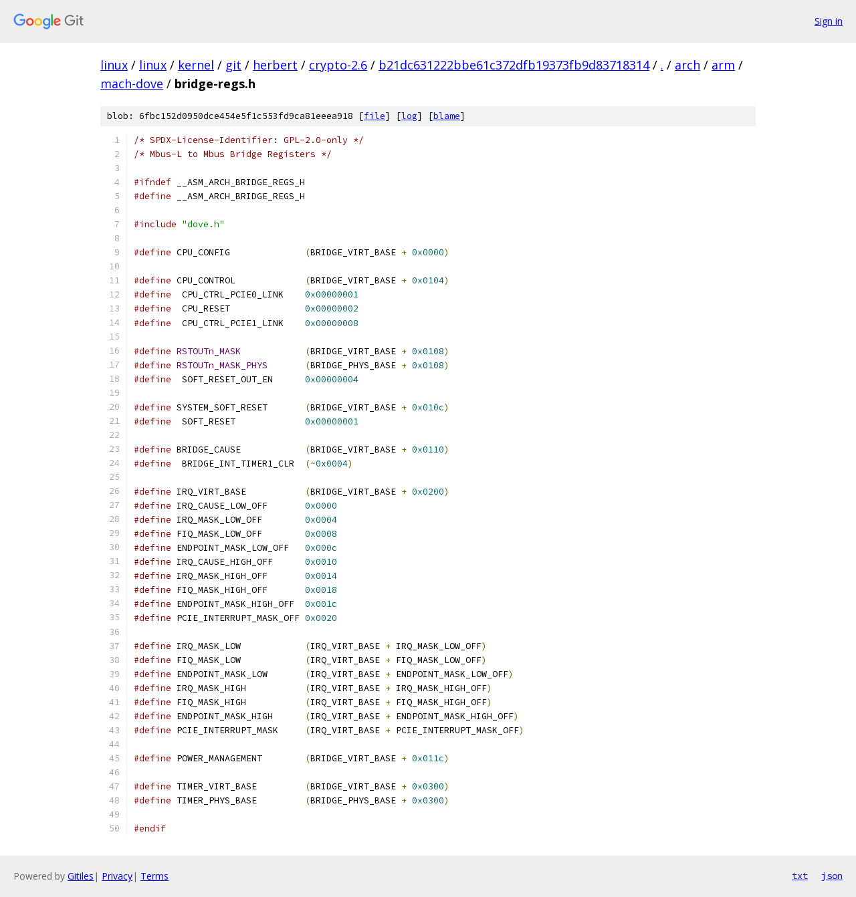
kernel (196, 65)
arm (723, 65)
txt (800, 876)
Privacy (117, 876)
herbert (275, 65)
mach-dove (131, 84)
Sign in (829, 21)
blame (446, 116)
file (374, 116)
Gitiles (81, 876)
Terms (154, 876)
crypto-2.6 (338, 65)
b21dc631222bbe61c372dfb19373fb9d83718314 (514, 65)
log (409, 116)
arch (687, 65)
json (832, 876)
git (233, 65)
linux (114, 65)
